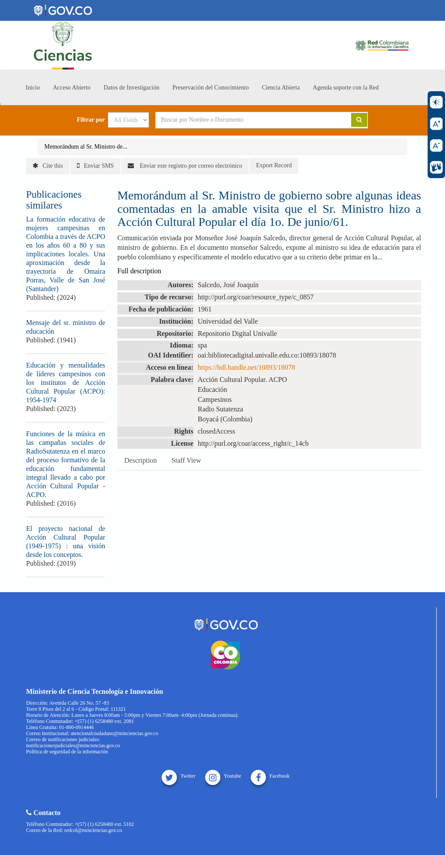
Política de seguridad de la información (67, 752)
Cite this (48, 165)
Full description (139, 271)
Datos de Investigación (131, 87)
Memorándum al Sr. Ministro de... (85, 146)
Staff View (186, 460)
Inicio (33, 87)
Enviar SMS (95, 165)
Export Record (274, 165)
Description (140, 460)
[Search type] (128, 120)
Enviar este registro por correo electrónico (185, 165)
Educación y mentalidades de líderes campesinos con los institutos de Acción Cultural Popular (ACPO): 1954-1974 (65, 382)
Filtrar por (91, 120)
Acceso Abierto (72, 87)
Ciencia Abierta (280, 87)
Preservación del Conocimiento (211, 87)
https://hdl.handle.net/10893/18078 (246, 367)
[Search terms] (242, 120)
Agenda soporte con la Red (346, 87)
